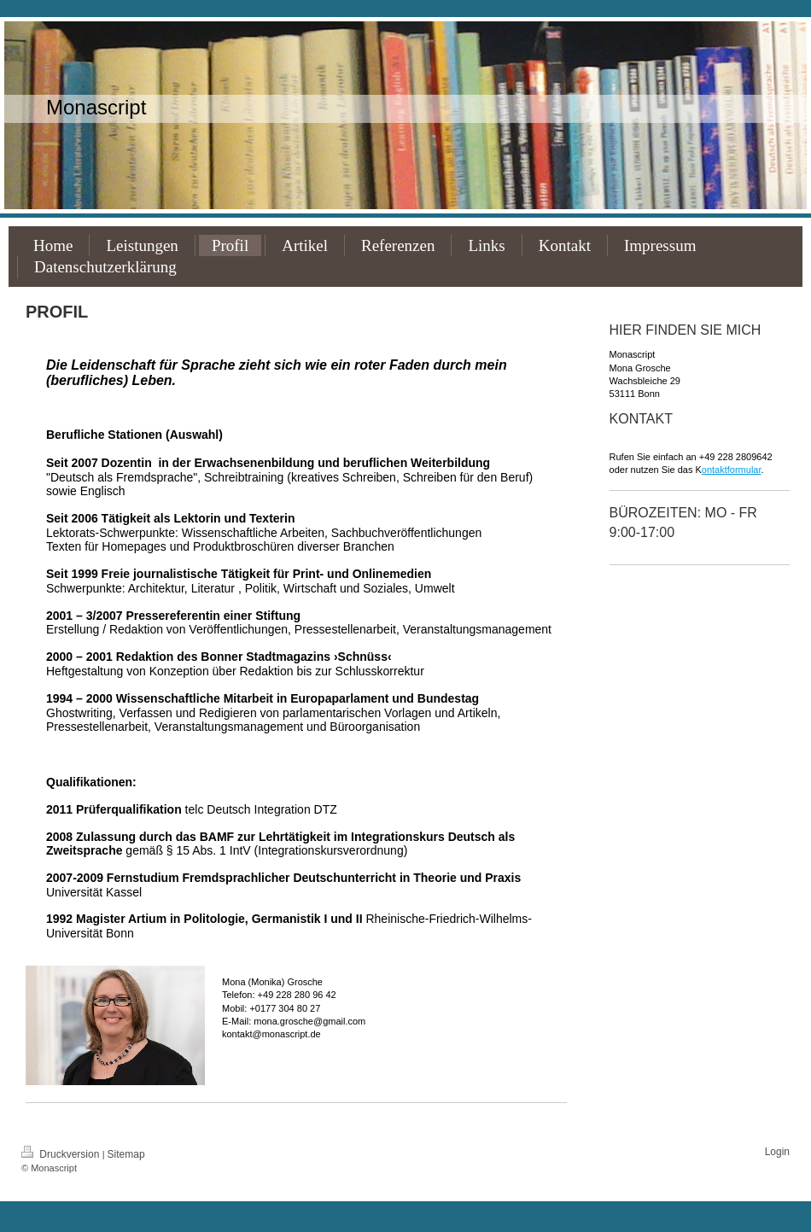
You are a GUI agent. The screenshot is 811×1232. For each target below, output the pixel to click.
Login (777, 1152)
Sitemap (126, 1154)
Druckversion (61, 1154)
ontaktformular (731, 469)
